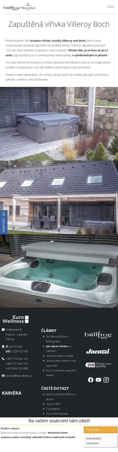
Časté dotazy (55, 388)
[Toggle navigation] (110, 6)
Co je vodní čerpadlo (57, 413)
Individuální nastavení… (93, 441)
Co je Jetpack (53, 408)
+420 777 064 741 (17, 363)
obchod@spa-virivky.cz (19, 376)
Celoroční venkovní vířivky (59, 356)
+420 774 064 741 (17, 358)
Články (48, 330)
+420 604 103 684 (17, 368)
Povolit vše (92, 429)
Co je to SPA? (53, 404)
